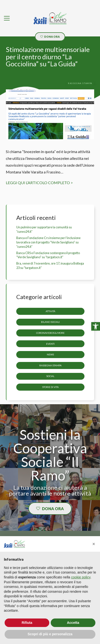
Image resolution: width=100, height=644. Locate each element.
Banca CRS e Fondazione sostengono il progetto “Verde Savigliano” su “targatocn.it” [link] (48, 255)
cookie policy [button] (80, 577)
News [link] (50, 354)
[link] (95, 326)
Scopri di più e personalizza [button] (50, 634)
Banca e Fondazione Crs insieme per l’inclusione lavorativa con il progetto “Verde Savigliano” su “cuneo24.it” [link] (48, 242)
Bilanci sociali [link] (50, 322)
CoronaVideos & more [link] (50, 332)
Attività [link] (50, 311)
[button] (94, 544)
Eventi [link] (50, 343)
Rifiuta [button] (27, 623)
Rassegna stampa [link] (50, 365)
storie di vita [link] (50, 387)
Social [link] (50, 376)
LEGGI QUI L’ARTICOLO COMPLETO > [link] (39, 182)
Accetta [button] (73, 623)
